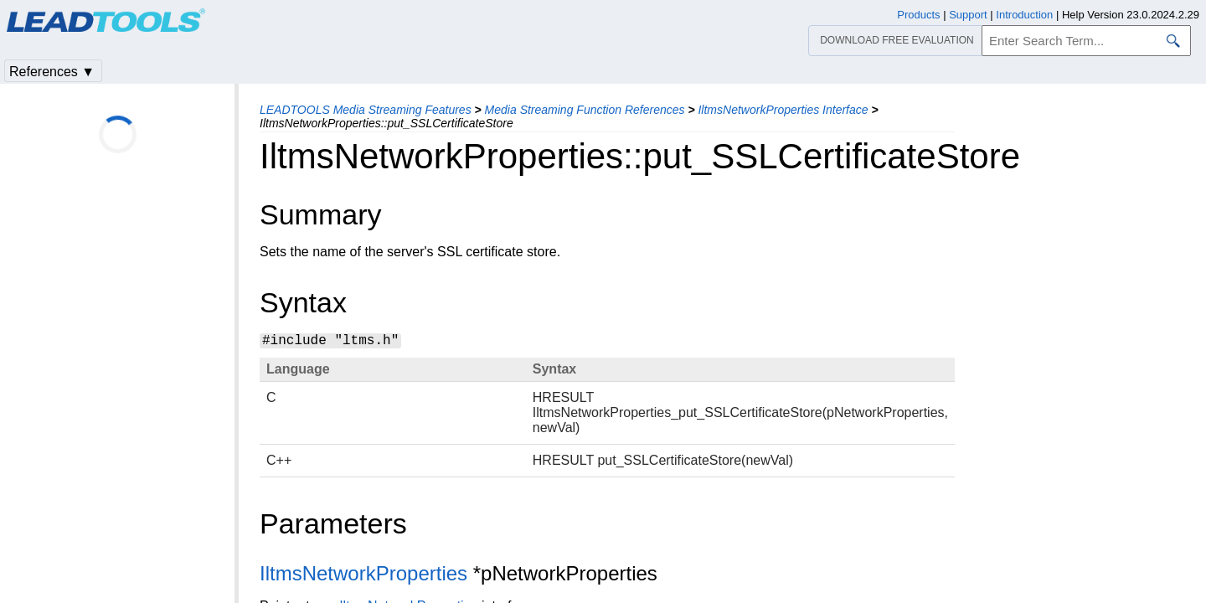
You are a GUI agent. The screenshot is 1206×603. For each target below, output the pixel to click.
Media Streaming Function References (585, 109)
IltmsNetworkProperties (363, 573)
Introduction (1024, 14)
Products (918, 14)
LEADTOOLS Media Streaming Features (366, 109)
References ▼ (52, 71)
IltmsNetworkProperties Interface (783, 109)
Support (968, 14)
